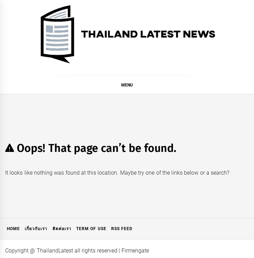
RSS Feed (121, 228)
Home (13, 228)
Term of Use (91, 228)
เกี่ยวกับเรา (36, 228)
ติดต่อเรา (62, 228)
